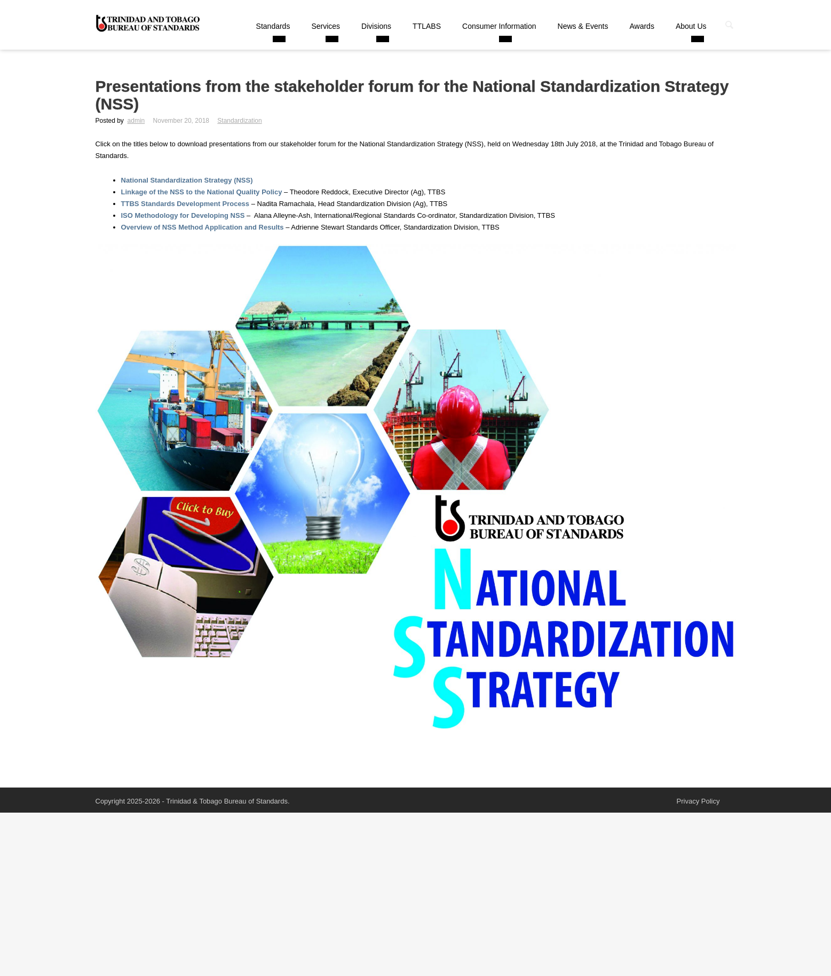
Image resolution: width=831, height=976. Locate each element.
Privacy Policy (698, 801)
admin (136, 120)
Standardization (239, 120)
